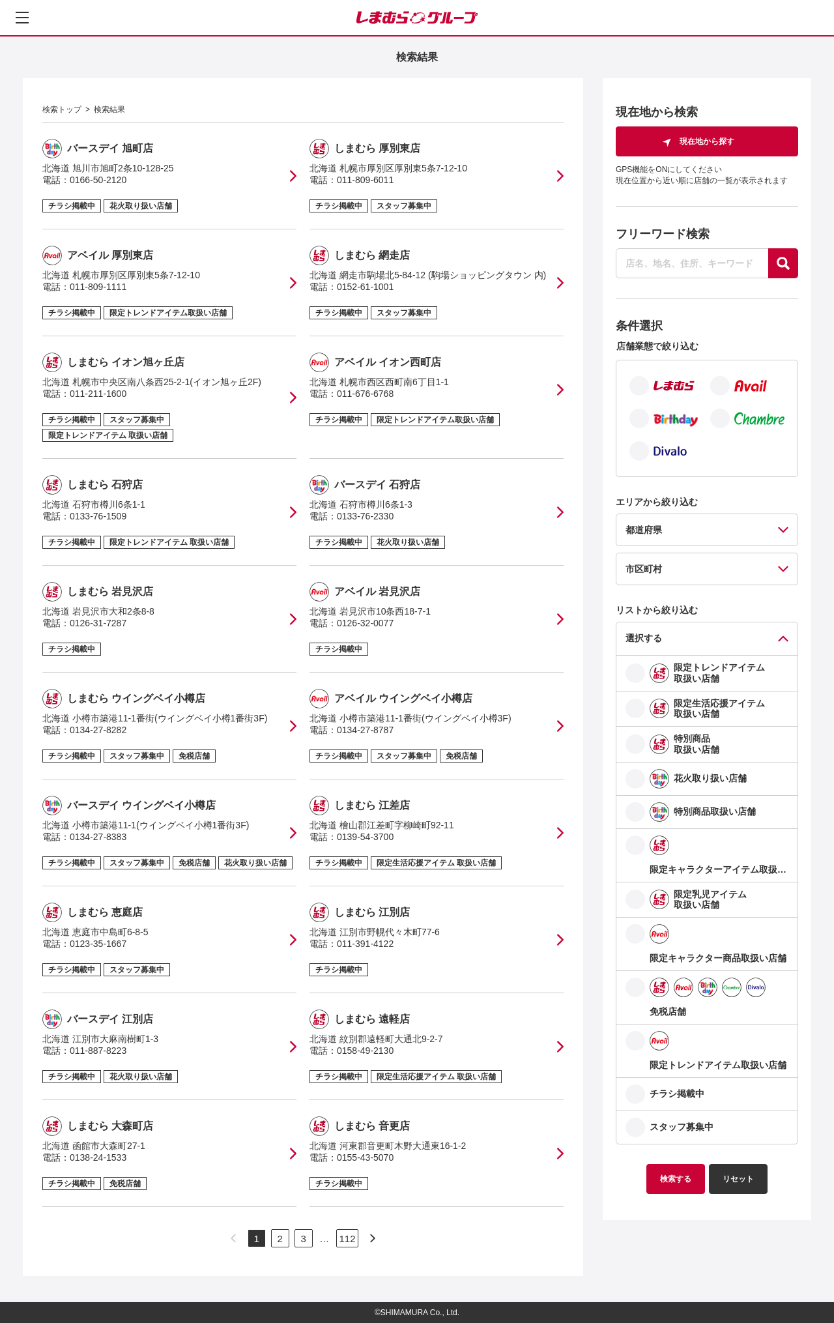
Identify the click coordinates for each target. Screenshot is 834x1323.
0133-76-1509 (98, 516)
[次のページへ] (373, 1238)
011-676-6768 (365, 393)
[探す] (783, 263)
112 (347, 1238)
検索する (675, 1179)
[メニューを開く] (22, 17)
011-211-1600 (98, 393)
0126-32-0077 (365, 623)
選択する (644, 638)
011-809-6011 (365, 180)
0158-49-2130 (365, 1050)
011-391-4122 (365, 943)
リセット (738, 1179)
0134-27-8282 (98, 730)
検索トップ (61, 109)
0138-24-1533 (98, 1157)
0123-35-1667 (98, 943)
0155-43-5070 (365, 1157)
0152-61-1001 (365, 287)
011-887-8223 (98, 1050)
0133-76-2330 (365, 516)
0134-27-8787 (365, 730)
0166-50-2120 (98, 180)
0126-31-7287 (98, 623)
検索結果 (109, 109)
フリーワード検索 (663, 233)
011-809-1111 (98, 287)
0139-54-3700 (365, 837)
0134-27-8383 (98, 837)
